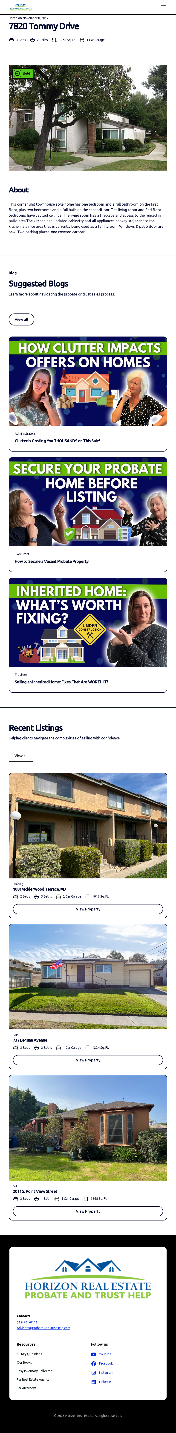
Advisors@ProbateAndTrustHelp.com (43, 1328)
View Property (88, 909)
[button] (162, 7)
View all (21, 319)
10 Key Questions (29, 1354)
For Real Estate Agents (33, 1379)
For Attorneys (26, 1388)
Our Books (24, 1362)
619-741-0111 (27, 1322)
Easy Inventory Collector (34, 1371)
